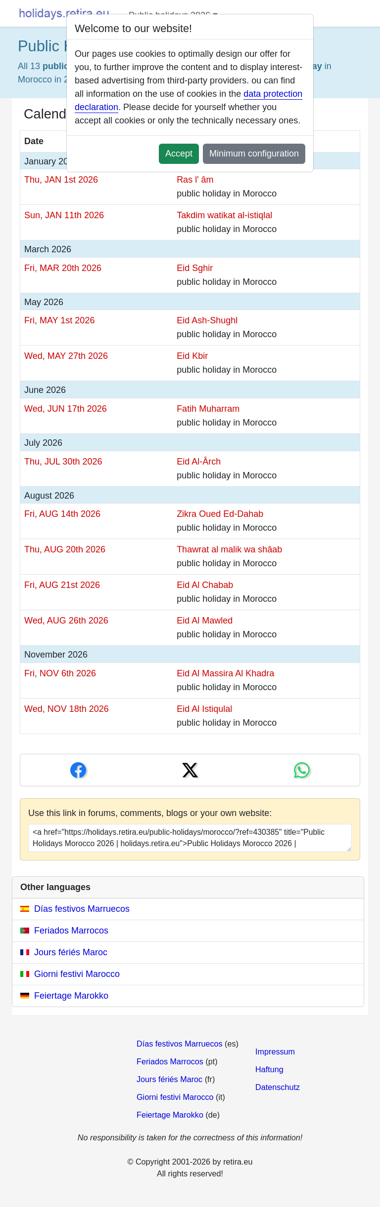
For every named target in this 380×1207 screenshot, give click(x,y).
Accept (178, 153)
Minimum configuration (254, 153)
